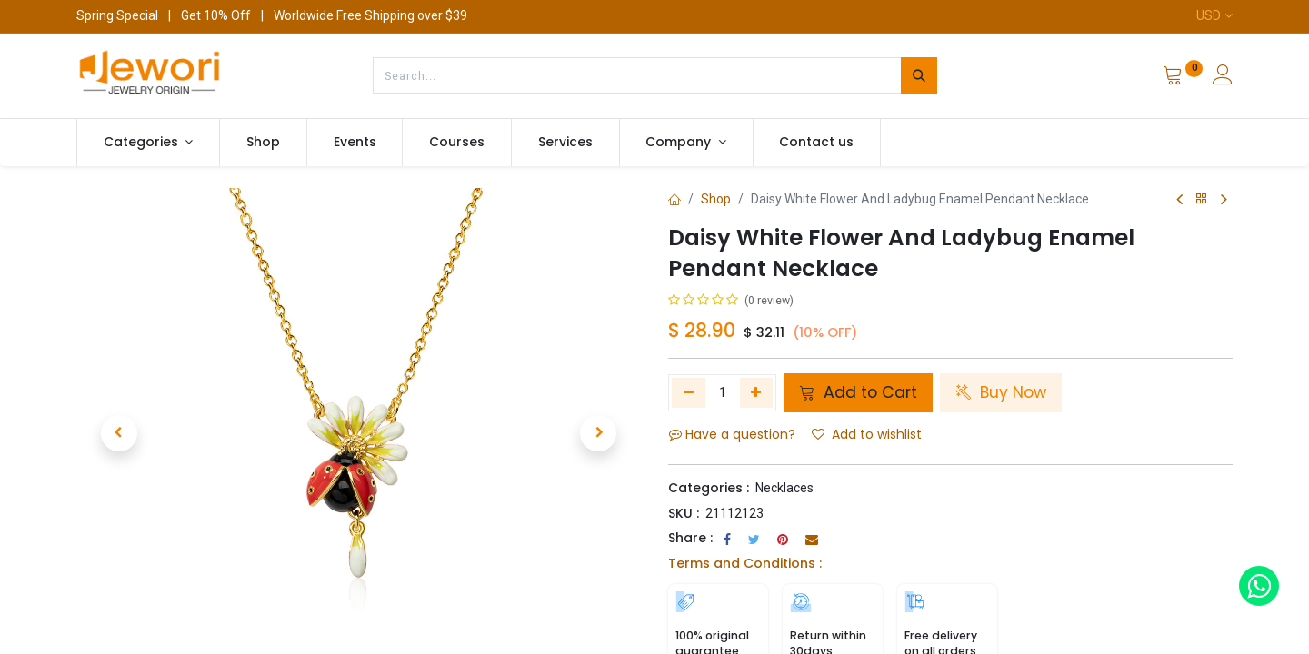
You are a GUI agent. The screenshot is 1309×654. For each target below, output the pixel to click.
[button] (118, 433)
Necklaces (784, 488)
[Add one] (757, 392)
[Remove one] (688, 392)
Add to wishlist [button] (867, 434)
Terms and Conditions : (745, 563)
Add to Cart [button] (858, 392)
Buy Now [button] (1000, 392)
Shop (716, 199)
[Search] (919, 75)
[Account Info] (1223, 77)
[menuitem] (263, 142)
